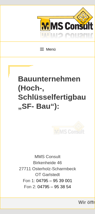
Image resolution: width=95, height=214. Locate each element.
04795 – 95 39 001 (54, 180)
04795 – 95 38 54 (54, 186)
